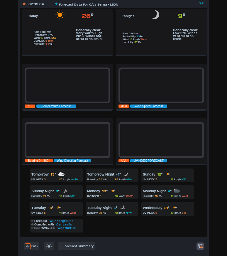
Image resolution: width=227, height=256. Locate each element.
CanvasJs (64, 224)
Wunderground (62, 221)
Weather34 (66, 228)
